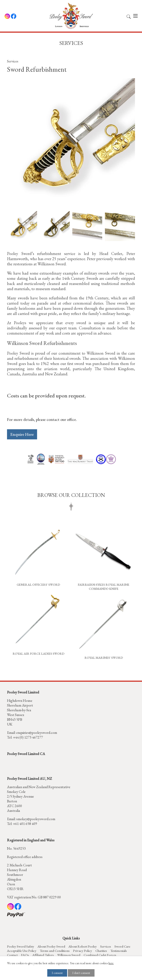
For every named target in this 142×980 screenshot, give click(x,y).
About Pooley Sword (51, 946)
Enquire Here (22, 434)
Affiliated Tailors (43, 955)
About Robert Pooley (83, 946)
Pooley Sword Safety (20, 946)
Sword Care (122, 946)
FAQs (25, 955)
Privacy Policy (82, 950)
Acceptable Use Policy (21, 950)
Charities (101, 950)
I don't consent (81, 973)
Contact (12, 955)
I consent (57, 973)
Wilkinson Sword (68, 955)
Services (12, 61)
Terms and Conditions (55, 950)
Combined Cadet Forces (100, 955)
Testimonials (118, 950)
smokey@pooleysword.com (35, 819)
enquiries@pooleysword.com (36, 732)
